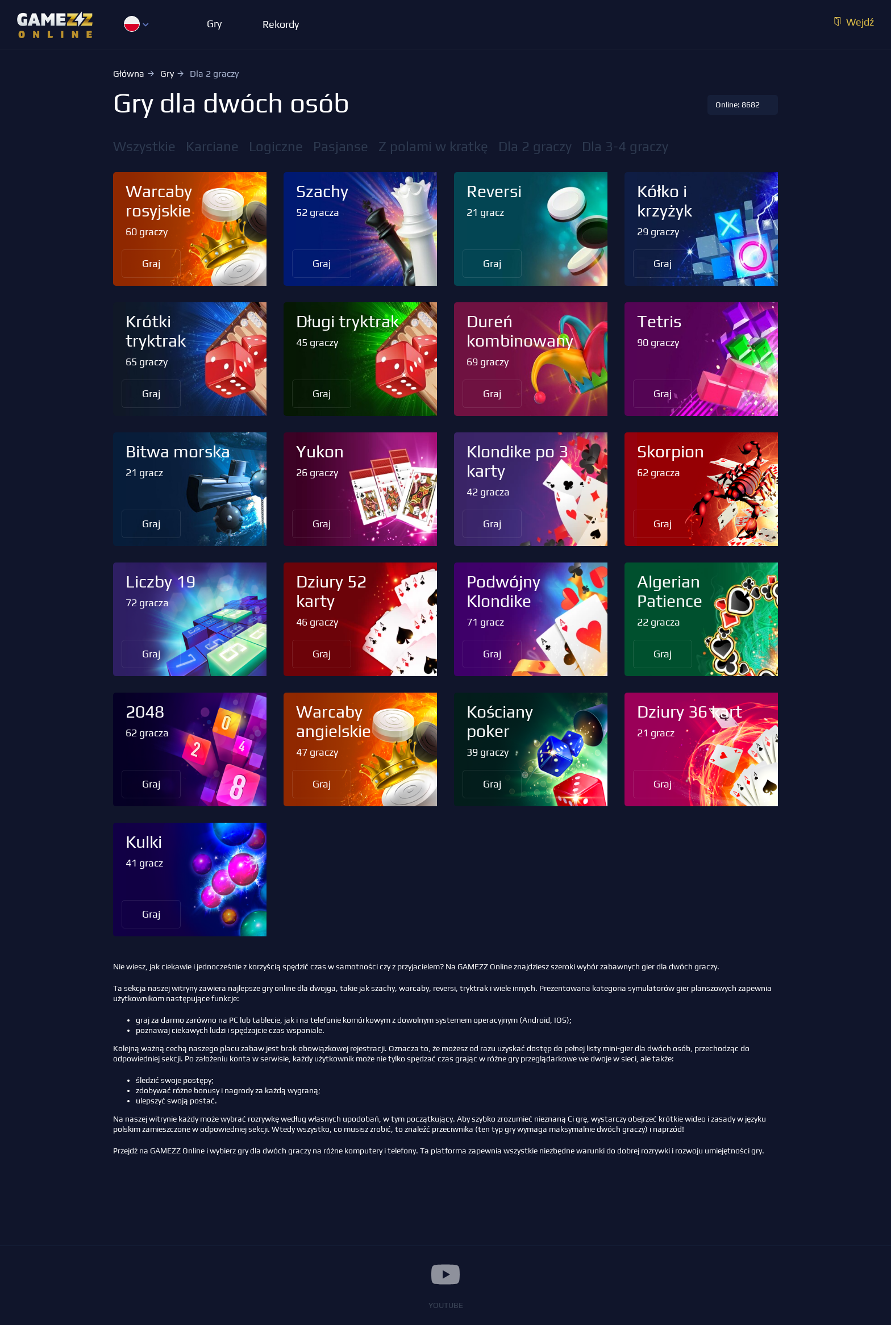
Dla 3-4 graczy (625, 146)
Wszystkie (144, 146)
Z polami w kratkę (433, 146)
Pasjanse (340, 146)
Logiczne (276, 146)
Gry (167, 73)
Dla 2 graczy (535, 146)
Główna (128, 73)
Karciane (212, 146)
